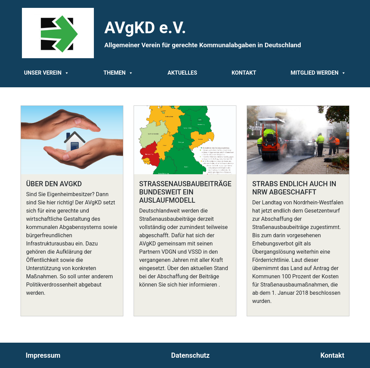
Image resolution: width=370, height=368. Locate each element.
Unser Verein (46, 72)
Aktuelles (182, 72)
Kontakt (244, 72)
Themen (118, 72)
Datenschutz (190, 355)
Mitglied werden (318, 72)
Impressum (43, 355)
